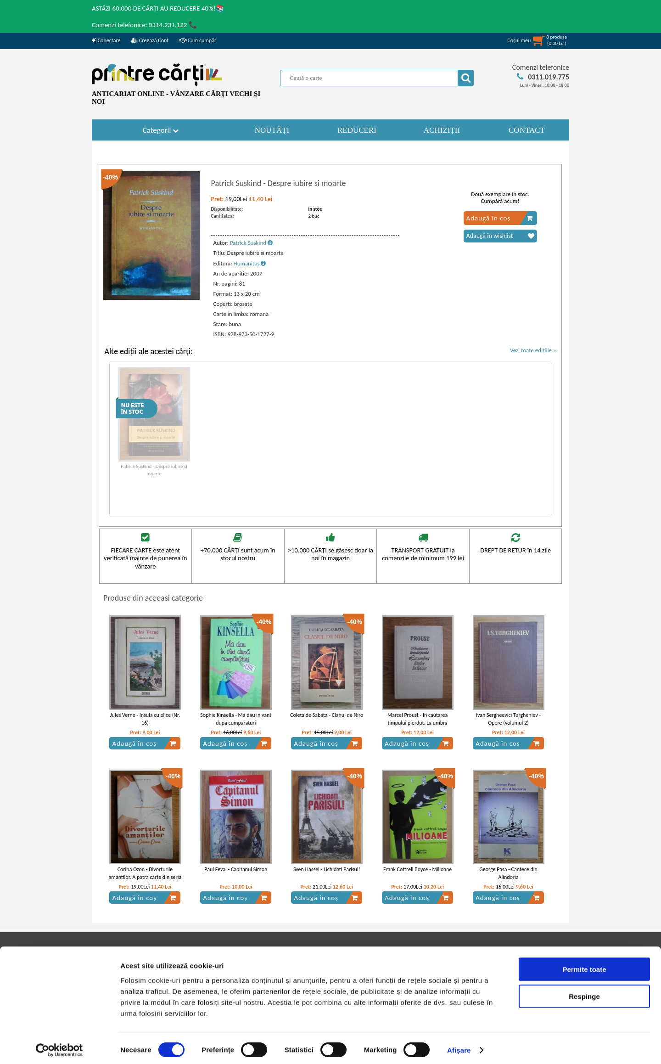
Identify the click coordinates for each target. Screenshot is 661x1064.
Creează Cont (149, 40)
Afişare (459, 1046)
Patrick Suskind (251, 242)
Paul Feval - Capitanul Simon (235, 869)
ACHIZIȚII (442, 130)
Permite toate (584, 965)
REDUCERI (356, 130)
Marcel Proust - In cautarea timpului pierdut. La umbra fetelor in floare (417, 723)
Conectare (106, 40)
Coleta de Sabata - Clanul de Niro (326, 715)
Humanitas (250, 263)
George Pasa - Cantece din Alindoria (508, 873)
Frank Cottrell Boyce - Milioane (417, 869)
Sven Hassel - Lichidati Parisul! (326, 869)
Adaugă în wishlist (500, 236)
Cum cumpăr (197, 40)
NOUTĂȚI (272, 130)
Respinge (584, 992)
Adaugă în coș (499, 218)
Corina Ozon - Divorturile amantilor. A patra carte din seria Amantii (145, 877)
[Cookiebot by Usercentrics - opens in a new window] (59, 1046)
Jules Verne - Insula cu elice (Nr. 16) (145, 719)
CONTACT (527, 130)
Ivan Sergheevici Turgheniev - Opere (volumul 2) (508, 719)
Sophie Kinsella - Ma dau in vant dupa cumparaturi (235, 719)
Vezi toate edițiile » (533, 350)
